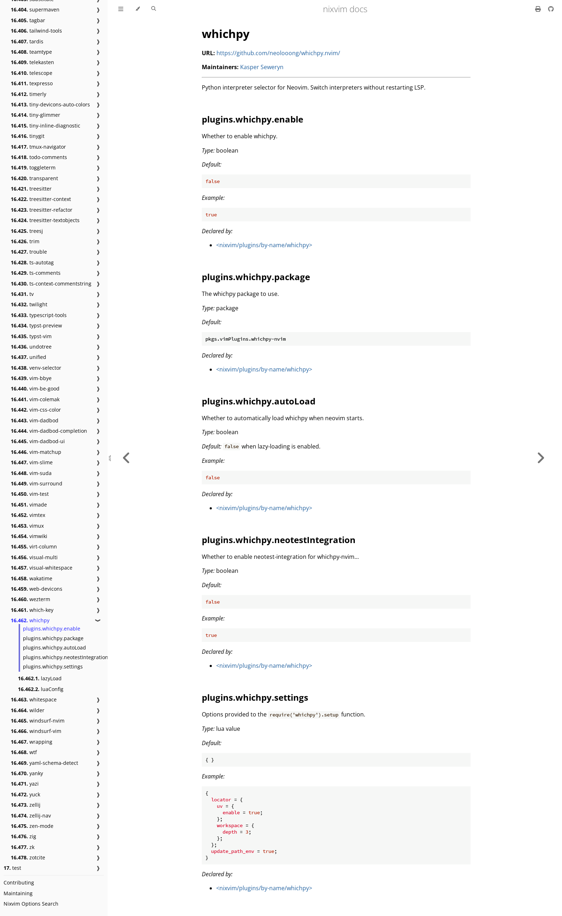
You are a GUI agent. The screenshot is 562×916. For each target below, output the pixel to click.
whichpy (30, 620)
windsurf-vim (36, 731)
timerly (28, 94)
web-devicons (36, 588)
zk (22, 847)
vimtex (28, 515)
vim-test (30, 493)
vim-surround (36, 483)
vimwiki (29, 536)
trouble (29, 251)
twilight (29, 304)
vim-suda (31, 473)
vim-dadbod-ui (38, 441)
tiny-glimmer (35, 114)
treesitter (31, 188)
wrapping (31, 741)
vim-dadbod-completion (49, 430)
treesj (27, 230)
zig (23, 836)
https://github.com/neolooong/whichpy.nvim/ (278, 53)
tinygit (27, 136)
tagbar (28, 20)
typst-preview (36, 325)
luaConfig (40, 689)
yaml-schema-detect (44, 762)
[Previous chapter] (126, 458)
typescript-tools (39, 315)
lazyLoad (40, 678)
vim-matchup (36, 452)
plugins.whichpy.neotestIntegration (65, 657)
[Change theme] (137, 9)
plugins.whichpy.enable (51, 628)
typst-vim (31, 336)
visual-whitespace (41, 567)
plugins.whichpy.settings (53, 666)
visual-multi (34, 557)
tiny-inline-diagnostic (45, 125)
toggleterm (33, 167)
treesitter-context (41, 199)
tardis (27, 41)
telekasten (32, 62)
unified (28, 357)
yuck (25, 794)
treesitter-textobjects (45, 220)
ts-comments (36, 272)
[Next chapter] (540, 458)
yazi (25, 783)
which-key (32, 609)
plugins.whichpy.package (53, 638)
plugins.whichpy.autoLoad (54, 647)
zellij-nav (31, 815)
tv (22, 294)
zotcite (28, 857)
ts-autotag (32, 262)
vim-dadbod (34, 420)
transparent (34, 178)
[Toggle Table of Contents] (120, 9)
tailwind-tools (36, 30)
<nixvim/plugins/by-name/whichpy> (264, 245)
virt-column (34, 546)
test (12, 867)
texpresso (32, 83)
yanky (27, 773)
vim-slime (32, 462)
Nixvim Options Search (31, 903)
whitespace (34, 699)
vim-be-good (35, 388)
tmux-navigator (38, 146)
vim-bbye (31, 378)
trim (25, 241)
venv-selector (36, 367)
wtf (24, 752)
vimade (29, 504)
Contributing (19, 882)
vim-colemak (35, 399)
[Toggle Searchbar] (154, 9)
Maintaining (18, 893)
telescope (31, 72)
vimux (27, 525)
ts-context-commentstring (51, 283)
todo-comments (39, 157)
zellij (26, 804)
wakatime (31, 578)
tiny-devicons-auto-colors (50, 104)
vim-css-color (36, 409)
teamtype (31, 51)
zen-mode (32, 826)
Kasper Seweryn (262, 67)
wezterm (30, 599)
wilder (27, 710)
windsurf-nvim (38, 720)
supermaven (35, 9)
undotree (31, 346)
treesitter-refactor (41, 209)
